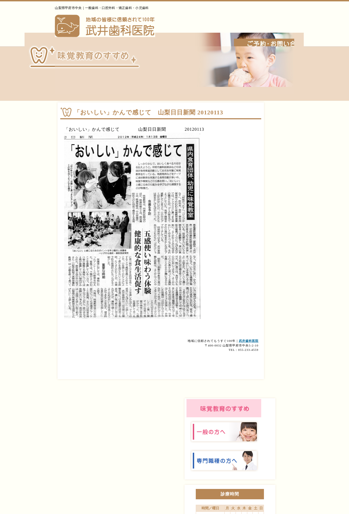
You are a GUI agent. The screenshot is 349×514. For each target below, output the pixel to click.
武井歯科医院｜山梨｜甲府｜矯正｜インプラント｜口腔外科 (85, 28)
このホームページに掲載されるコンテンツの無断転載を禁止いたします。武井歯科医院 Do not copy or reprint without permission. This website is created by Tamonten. (174, 506)
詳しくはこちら (293, 314)
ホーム (174, 38)
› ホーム (196, 453)
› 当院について (222, 453)
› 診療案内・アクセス (286, 453)
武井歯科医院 (213, 350)
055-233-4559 (270, 11)
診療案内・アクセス (288, 38)
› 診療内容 (251, 453)
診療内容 (246, 38)
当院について (208, 38)
